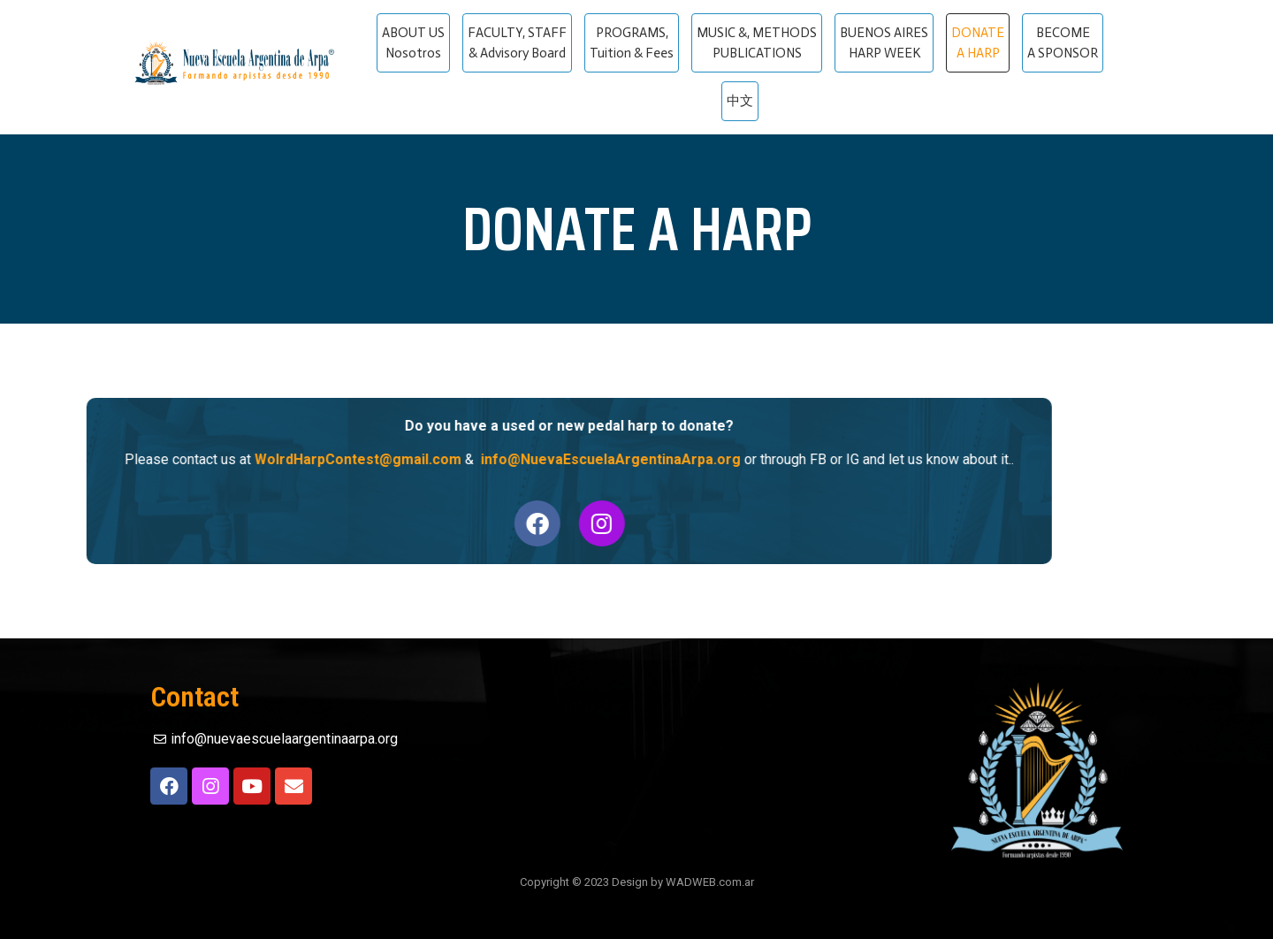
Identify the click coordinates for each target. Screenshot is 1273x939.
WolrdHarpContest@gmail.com (303, 459)
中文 (740, 101)
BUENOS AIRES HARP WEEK (884, 43)
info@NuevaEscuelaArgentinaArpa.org (556, 459)
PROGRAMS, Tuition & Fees (632, 43)
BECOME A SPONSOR (1062, 43)
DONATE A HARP (977, 43)
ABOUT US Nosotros (413, 43)
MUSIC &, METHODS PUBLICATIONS (757, 43)
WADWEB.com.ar (710, 882)
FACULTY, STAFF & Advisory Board (517, 43)
